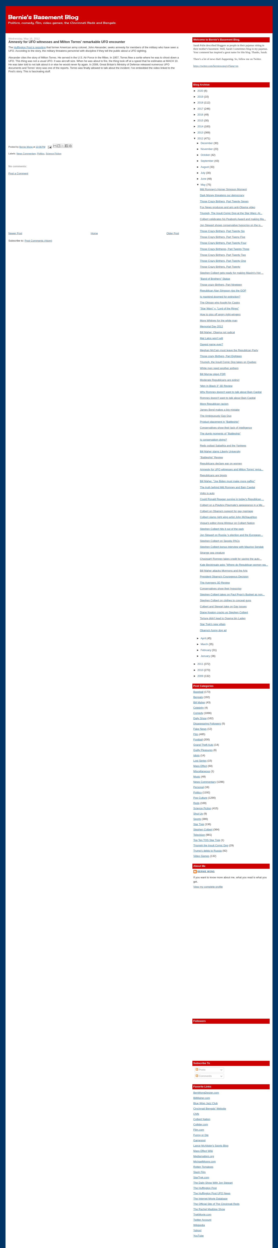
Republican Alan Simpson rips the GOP (223, 290)
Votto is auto (207, 493)
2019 (200, 96)
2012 (200, 138)
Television (199, 834)
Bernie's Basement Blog (43, 17)
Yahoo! (197, 1230)
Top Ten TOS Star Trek (206, 840)
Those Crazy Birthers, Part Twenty (220, 266)
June (204, 178)
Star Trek (198, 824)
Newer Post (15, 233)
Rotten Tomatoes (203, 1166)
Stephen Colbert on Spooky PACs (220, 540)
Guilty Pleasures (203, 750)
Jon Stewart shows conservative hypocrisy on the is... (231, 225)
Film (196, 734)
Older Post (173, 233)
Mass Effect (200, 765)
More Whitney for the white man (218, 320)
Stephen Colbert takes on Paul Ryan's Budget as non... (232, 594)
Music (196, 776)
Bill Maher (199, 702)
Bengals (198, 697)
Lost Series (200, 760)
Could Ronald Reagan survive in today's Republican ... (232, 499)
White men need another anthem (219, 368)
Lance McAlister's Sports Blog (210, 1145)
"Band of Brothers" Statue (215, 278)
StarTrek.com (201, 1177)
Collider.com (200, 1124)
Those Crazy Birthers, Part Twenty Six (222, 231)
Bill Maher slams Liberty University (220, 451)
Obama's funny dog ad (213, 630)
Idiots (196, 755)
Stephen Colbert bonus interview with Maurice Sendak (232, 546)
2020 (200, 90)
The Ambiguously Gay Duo (216, 415)
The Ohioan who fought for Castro (220, 302)
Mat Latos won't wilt (211, 338)
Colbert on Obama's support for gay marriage (226, 511)
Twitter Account (202, 1219)
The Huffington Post (205, 1188)
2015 (200, 120)
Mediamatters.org (203, 1156)
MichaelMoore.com (204, 1161)
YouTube (198, 1235)
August (205, 166)
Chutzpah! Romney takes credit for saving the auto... (231, 558)
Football (198, 739)
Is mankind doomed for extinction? (220, 296)
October (206, 154)
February (206, 650)
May (203, 184)
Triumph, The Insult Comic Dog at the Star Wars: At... (231, 213)
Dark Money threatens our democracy (222, 195)
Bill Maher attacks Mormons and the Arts (223, 570)
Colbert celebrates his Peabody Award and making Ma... (233, 219)
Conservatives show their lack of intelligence (226, 427)
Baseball (198, 691)
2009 (200, 675)
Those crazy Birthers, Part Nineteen (221, 284)
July (203, 172)
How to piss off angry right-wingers (220, 314)
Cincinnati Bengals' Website (209, 1108)
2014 (200, 126)
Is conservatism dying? (213, 439)
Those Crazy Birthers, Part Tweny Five (222, 237)
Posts (200, 1069)
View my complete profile (208, 886)
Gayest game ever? (211, 344)
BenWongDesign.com (206, 1092)
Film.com (198, 1129)
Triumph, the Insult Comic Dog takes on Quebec (228, 362)
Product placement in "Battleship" (219, 421)
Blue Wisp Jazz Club (205, 1103)
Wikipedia (199, 1225)
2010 (200, 670)
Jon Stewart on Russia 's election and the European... (231, 535)
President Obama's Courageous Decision (224, 576)
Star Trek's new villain (212, 624)
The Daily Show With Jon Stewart (213, 1182)
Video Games (201, 856)
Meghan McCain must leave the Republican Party (229, 350)
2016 (200, 114)
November (207, 149)
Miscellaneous (201, 771)
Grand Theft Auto (203, 744)
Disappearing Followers (207, 723)
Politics (40, 153)
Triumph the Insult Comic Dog (210, 845)
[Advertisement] (39, 203)
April (204, 638)
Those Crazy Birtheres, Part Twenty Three (224, 249)
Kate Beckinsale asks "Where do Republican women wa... (234, 564)
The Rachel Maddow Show (209, 1209)
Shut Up (198, 813)
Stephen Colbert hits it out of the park (222, 528)
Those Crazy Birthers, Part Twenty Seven (224, 201)
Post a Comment (18, 173)
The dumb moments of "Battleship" (220, 433)
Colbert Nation (201, 1119)
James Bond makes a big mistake (219, 409)
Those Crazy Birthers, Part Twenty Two (223, 254)
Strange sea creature (212, 552)
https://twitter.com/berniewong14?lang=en (215, 65)
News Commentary (26, 153)
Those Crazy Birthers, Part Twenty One (223, 260)
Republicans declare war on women (221, 463)
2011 (200, 663)
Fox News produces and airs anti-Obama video (227, 207)
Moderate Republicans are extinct (219, 380)
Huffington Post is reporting (30, 47)
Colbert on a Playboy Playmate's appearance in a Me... (232, 505)
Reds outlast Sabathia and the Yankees (223, 445)
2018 (200, 102)
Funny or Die (200, 1135)
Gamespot (199, 1140)
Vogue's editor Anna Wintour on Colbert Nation (227, 522)
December (207, 143)
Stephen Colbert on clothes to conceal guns (225, 600)
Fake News (200, 728)
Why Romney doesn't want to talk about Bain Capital (230, 392)
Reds (196, 803)
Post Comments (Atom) (38, 240)
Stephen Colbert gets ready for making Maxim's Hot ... (232, 272)
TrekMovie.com (202, 1214)
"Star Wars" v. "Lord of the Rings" (219, 308)
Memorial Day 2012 (211, 326)
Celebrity (198, 707)
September (207, 160)
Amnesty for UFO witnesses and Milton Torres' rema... (231, 469)
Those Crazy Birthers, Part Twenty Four (223, 242)
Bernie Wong (206, 871)
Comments (204, 1076)
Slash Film (199, 1172)
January (206, 656)
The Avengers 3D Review (215, 582)
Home (94, 233)
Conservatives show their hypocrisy (221, 588)
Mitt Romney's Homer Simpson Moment (223, 189)
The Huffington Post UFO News (212, 1193)
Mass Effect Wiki (203, 1150)
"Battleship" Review (211, 457)
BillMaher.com (201, 1098)
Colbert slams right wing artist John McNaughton (228, 517)
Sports (197, 818)
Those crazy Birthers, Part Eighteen (221, 356)
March (205, 644)
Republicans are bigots (213, 475)
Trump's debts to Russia (207, 850)
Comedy (198, 713)
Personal (198, 787)
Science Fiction (53, 153)
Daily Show (200, 718)
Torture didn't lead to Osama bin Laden (223, 618)
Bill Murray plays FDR (213, 374)
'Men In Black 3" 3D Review (216, 385)
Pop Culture (200, 797)
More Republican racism (214, 403)
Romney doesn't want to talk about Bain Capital (228, 397)
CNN (196, 1113)
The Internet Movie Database (210, 1198)
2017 (200, 108)
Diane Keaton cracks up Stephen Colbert (224, 612)
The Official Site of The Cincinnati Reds (216, 1203)
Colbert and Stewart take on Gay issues (223, 606)
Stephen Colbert (203, 829)
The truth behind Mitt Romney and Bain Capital (227, 487)
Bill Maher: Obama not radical (217, 332)
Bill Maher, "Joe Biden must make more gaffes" (227, 481)
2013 (200, 132)
